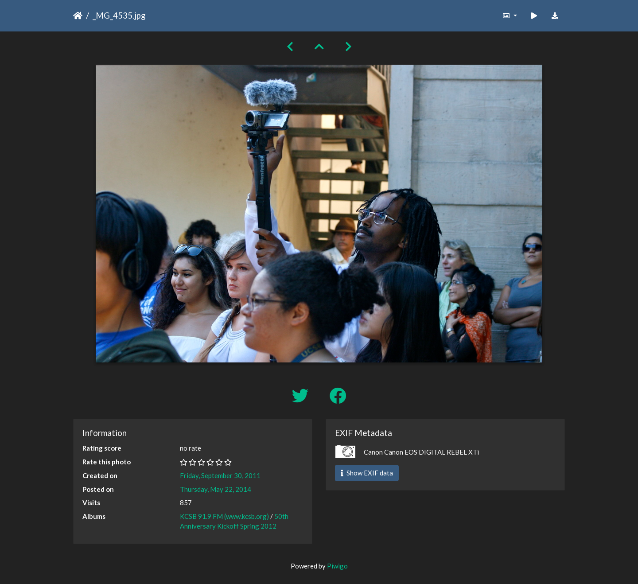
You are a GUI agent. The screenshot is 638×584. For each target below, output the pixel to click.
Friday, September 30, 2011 (220, 475)
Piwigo (337, 566)
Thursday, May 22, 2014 (215, 489)
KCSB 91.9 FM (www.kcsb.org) (224, 516)
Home (77, 15)
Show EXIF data (367, 473)
